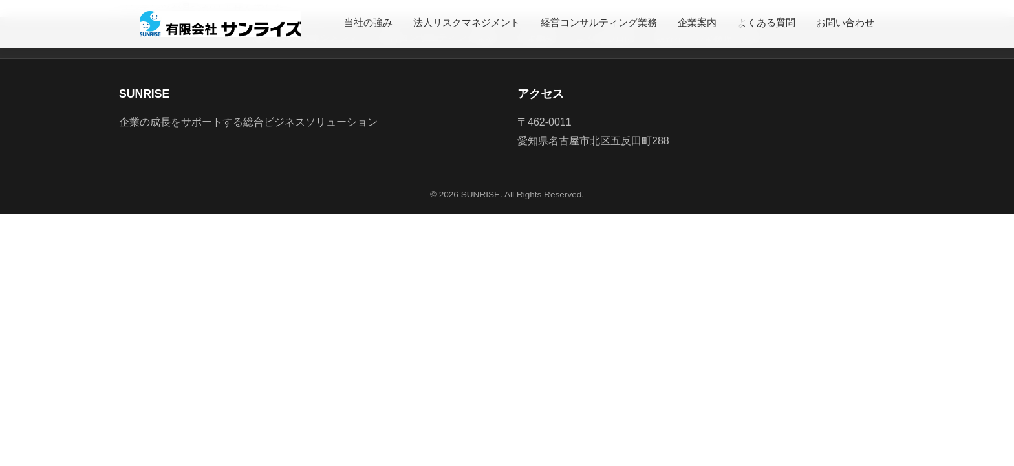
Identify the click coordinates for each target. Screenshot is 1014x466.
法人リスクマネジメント (466, 22)
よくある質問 (766, 22)
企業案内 (697, 22)
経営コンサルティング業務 (599, 22)
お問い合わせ (845, 22)
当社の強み (368, 22)
